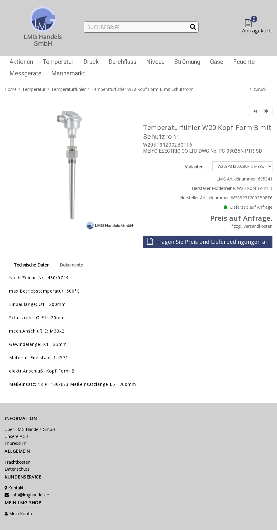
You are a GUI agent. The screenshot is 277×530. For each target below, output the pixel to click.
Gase (216, 61)
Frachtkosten (17, 462)
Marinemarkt (68, 73)
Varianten (194, 167)
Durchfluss (122, 61)
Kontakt (14, 488)
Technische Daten (31, 265)
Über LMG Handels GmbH (30, 429)
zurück (260, 89)
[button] (249, 24)
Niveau (155, 61)
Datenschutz (17, 469)
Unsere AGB (16, 436)
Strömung (187, 61)
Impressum (16, 443)
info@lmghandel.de (27, 495)
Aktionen (21, 61)
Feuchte (244, 61)
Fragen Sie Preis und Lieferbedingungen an (208, 241)
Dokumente (71, 265)
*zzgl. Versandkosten (251, 226)
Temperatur (58, 61)
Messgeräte (25, 73)
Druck (91, 61)
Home (11, 89)
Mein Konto (18, 513)
